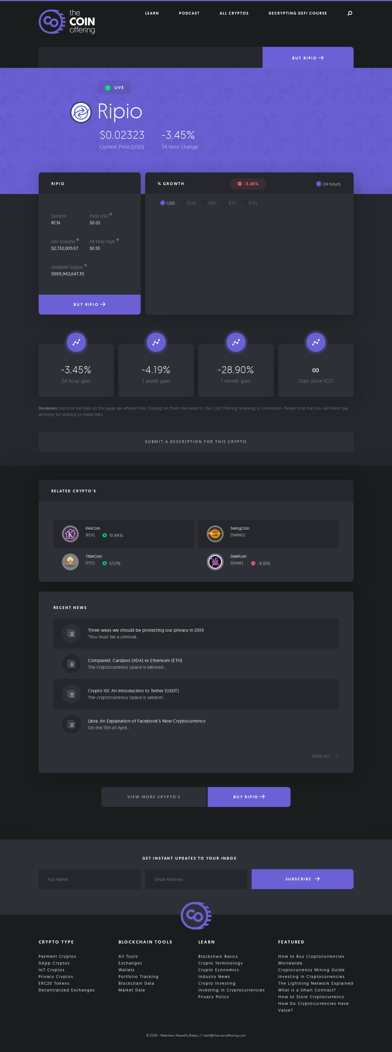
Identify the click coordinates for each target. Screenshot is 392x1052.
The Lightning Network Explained (316, 983)
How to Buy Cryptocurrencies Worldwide (311, 960)
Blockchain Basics (218, 956)
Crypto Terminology (220, 963)
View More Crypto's (154, 796)
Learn (152, 13)
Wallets (127, 969)
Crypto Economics (218, 969)
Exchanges (130, 963)
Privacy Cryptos (56, 976)
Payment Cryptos (57, 956)
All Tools (128, 956)
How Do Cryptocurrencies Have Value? (313, 1007)
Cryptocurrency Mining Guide (311, 969)
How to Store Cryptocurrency (311, 996)
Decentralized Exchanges (67, 990)
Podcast (189, 13)
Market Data (132, 990)
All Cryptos (234, 13)
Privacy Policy (213, 996)
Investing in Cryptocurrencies (231, 990)
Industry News (214, 976)
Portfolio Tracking (139, 976)
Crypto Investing (217, 983)
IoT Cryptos (52, 969)
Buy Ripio (308, 58)
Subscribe (303, 879)
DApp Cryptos (54, 963)
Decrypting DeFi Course (298, 13)
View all (325, 756)
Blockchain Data (136, 983)
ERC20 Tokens (54, 983)
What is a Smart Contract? (307, 990)
